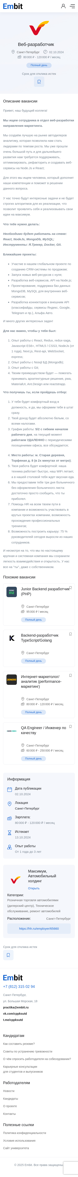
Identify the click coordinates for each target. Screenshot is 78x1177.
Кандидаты (10, 1098)
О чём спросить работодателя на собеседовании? (37, 1059)
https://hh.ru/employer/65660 (39, 928)
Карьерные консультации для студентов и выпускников (23, 1069)
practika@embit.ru (16, 1007)
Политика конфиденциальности (24, 1133)
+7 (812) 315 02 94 (19, 987)
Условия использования (19, 1140)
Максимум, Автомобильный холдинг (42, 876)
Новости (8, 1091)
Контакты (9, 1113)
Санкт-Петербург (28, 52)
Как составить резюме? (19, 1043)
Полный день (39, 65)
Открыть (34, 888)
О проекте (10, 1106)
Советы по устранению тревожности (27, 1051)
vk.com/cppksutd (15, 1013)
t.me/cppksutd (13, 1020)
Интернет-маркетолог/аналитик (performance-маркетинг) (41, 682)
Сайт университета (16, 1148)
